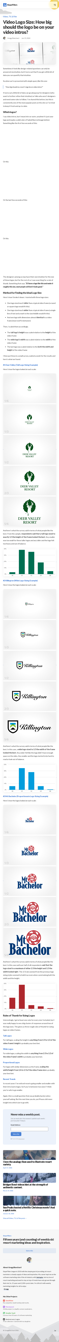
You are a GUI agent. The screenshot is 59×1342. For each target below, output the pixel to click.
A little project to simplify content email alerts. (29, 1308)
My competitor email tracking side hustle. (29, 1301)
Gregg (6, 1289)
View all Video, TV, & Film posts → (15, 1218)
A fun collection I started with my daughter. (29, 1320)
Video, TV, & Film (9, 16)
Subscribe (29, 1251)
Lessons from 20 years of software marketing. (29, 1314)
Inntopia (40, 1277)
